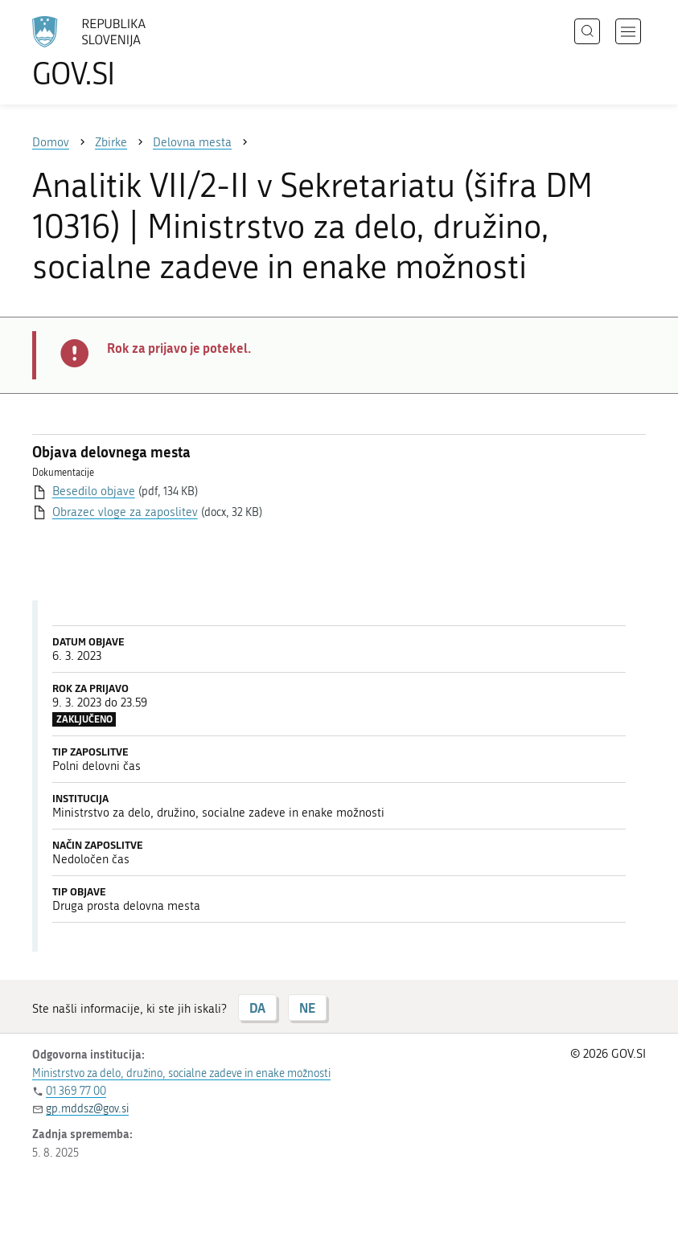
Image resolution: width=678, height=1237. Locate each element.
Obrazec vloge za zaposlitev (125, 512)
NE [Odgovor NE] (307, 1007)
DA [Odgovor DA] (257, 1007)
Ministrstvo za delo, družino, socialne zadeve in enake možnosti (181, 1073)
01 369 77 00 (76, 1091)
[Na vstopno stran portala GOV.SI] (112, 52)
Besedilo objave (93, 491)
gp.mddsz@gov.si (87, 1109)
